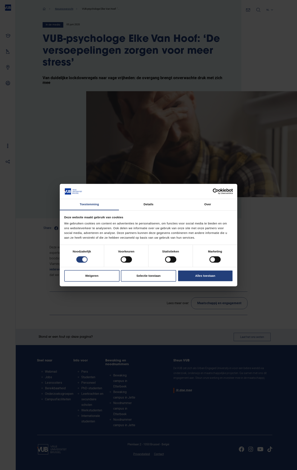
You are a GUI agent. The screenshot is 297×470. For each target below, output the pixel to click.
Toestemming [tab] (89, 204)
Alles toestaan (205, 276)
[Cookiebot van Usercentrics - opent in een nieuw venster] (215, 191)
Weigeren (91, 276)
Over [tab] (207, 204)
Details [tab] (148, 204)
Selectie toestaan (148, 276)
